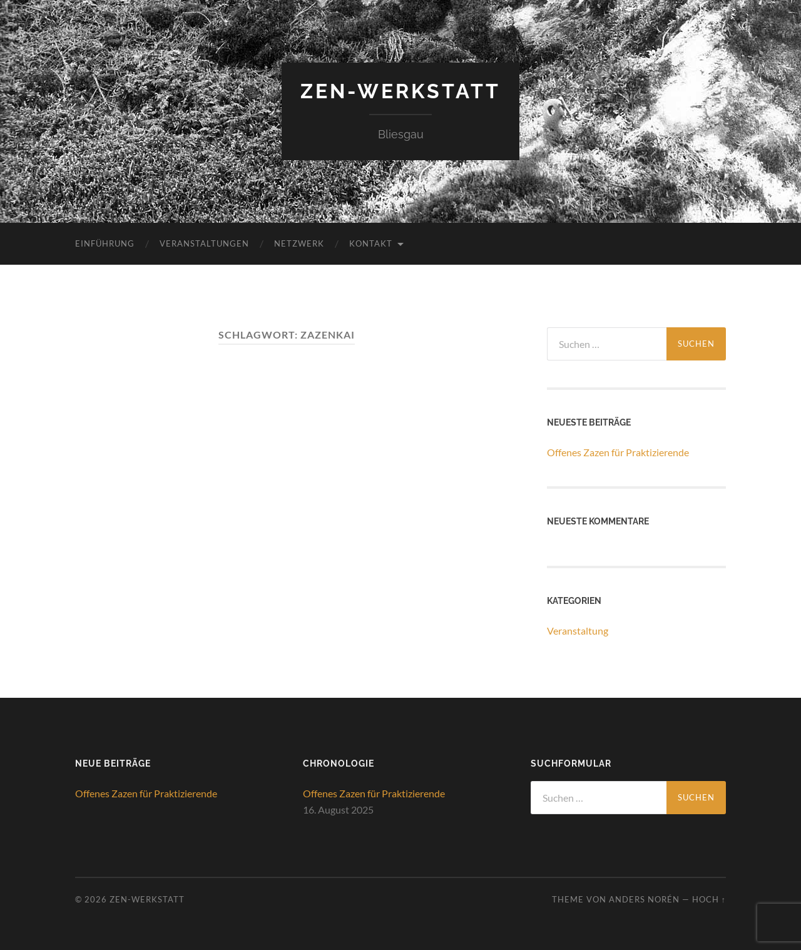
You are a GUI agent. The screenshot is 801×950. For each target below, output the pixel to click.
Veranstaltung (577, 630)
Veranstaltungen (204, 243)
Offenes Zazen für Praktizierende (618, 452)
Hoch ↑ (709, 899)
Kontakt (370, 243)
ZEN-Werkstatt (400, 91)
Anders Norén (644, 899)
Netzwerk (299, 243)
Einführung (105, 243)
